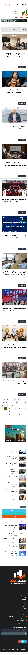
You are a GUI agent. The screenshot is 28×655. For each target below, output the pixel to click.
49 (2, 414)
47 (9, 414)
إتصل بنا (22, 4)
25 (2, 405)
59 (22, 420)
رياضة (24, 594)
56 (5, 417)
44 (19, 414)
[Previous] (16, 420)
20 (19, 405)
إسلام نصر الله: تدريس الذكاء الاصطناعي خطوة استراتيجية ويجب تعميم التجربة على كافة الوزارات (14, 128)
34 (25, 411)
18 (25, 405)
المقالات (24, 601)
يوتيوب (14, 516)
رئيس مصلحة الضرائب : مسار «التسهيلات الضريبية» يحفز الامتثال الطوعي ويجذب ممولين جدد (14, 347)
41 (2, 411)
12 (19, 402)
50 (25, 417)
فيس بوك (13, 510)
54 (12, 417)
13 (16, 402)
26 (25, 408)
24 (6, 405)
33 (2, 408)
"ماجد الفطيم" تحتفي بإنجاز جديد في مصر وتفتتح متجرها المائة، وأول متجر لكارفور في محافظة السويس (13, 201)
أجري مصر (23, 597)
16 (6, 402)
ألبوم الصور (23, 605)
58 (25, 420)
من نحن (18, 4)
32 (5, 408)
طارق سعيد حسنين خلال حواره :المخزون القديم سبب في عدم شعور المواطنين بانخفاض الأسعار (14, 274)
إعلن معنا (23, 610)
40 (5, 411)
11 (22, 402)
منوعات (24, 599)
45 (15, 414)
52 (19, 417)
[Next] (26, 399)
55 (9, 417)
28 (19, 408)
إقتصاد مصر (16, 29)
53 (15, 417)
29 (15, 408)
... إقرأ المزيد (22, 67)
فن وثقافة (23, 592)
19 (22, 405)
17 (3, 402)
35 (22, 411)
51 (22, 417)
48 (5, 414)
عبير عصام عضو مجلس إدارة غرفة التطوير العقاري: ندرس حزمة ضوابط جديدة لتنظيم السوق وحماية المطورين (14, 310)
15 (9, 402)
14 (12, 402)
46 (12, 414)
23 (9, 405)
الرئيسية (23, 29)
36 (19, 411)
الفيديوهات (23, 603)
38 (12, 411)
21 (16, 405)
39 (9, 411)
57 (2, 417)
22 (12, 405)
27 (22, 408)
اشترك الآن (19, 633)
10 (25, 402)
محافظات (23, 596)
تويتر (14, 513)
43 (22, 414)
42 (25, 414)
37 (15, 411)
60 (19, 420)
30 (12, 408)
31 (9, 408)
